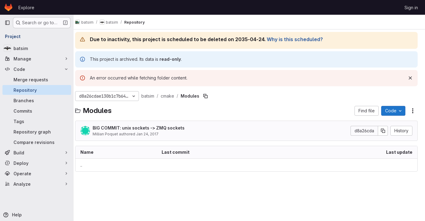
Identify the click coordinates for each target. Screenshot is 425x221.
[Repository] (36, 90)
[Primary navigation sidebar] (7, 23)
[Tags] (36, 121)
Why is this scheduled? (301, 39)
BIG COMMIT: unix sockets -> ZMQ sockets (144, 127)
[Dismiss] (410, 78)
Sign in (411, 7)
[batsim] (36, 48)
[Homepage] (8, 7)
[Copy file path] (211, 96)
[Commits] (36, 111)
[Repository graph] (36, 132)
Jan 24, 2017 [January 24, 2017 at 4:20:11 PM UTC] (153, 134)
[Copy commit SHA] (383, 131)
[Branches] (36, 100)
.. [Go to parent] (87, 165)
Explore (26, 7)
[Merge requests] (36, 79)
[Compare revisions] (36, 142)
